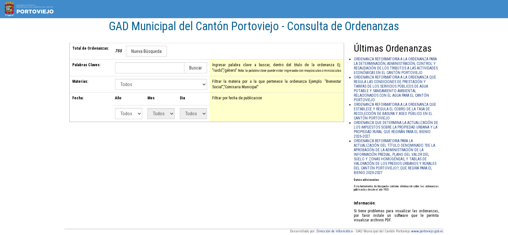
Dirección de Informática (335, 231)
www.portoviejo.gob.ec (427, 231)
